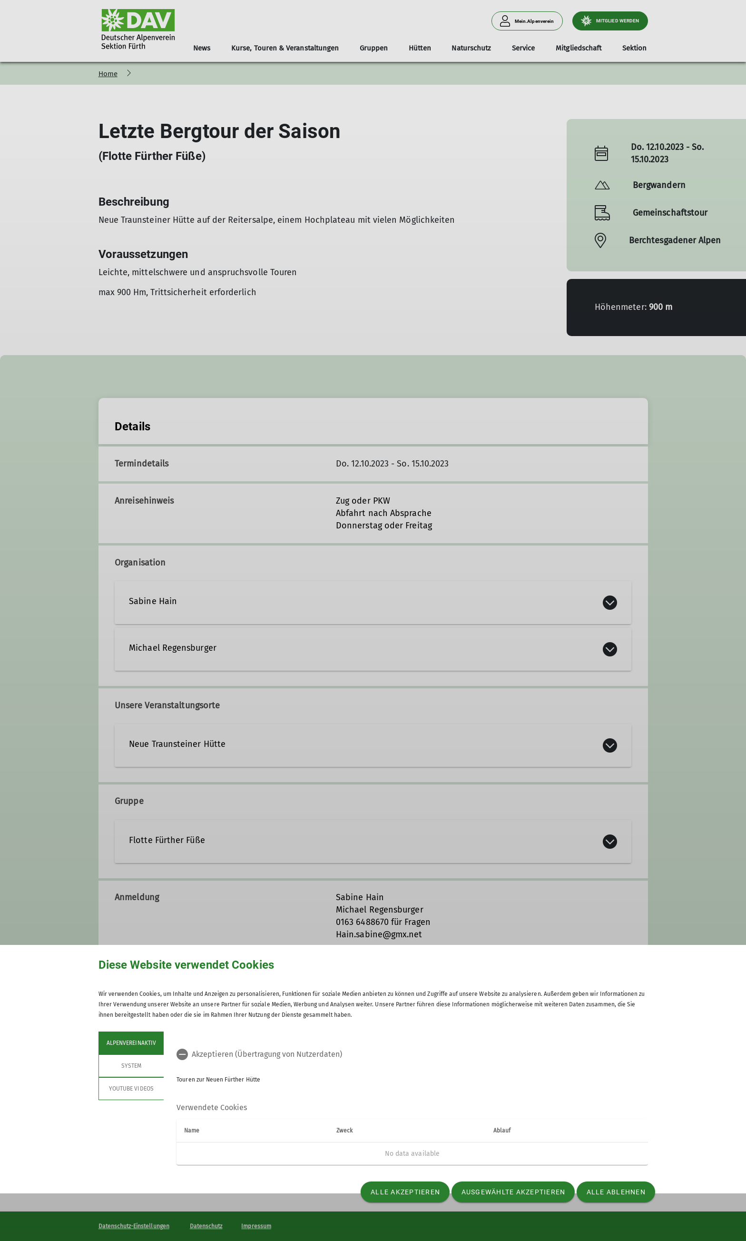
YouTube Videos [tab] (131, 1088)
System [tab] (131, 1065)
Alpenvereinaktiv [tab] (131, 1043)
